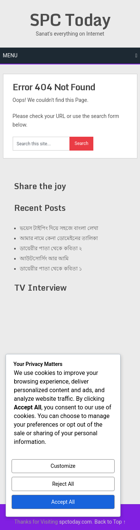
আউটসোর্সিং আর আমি (44, 258)
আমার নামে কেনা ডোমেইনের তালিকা (59, 238)
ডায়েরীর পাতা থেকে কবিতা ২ (51, 248)
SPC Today (70, 19)
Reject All (63, 484)
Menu (10, 55)
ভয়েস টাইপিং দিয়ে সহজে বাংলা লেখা (59, 228)
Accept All (63, 502)
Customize (63, 466)
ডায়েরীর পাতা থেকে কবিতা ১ (51, 269)
